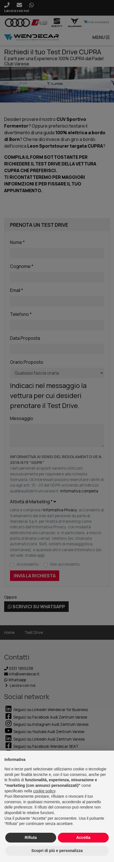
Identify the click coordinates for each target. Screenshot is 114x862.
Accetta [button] (83, 837)
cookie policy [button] (44, 791)
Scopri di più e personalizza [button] (57, 850)
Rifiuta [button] (31, 837)
